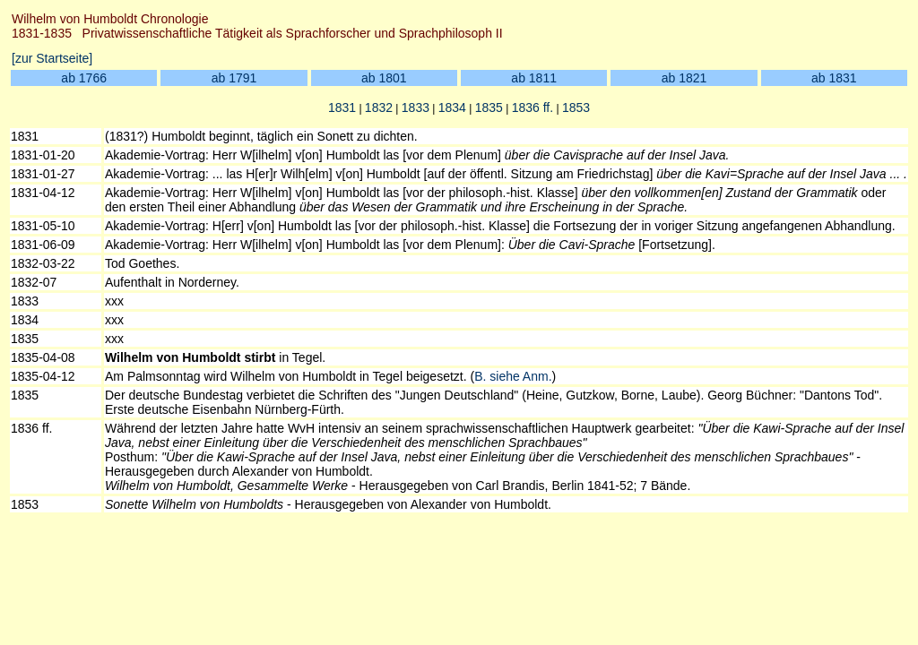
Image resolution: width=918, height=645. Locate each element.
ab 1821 (684, 78)
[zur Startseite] (52, 58)
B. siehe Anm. (512, 376)
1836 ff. (532, 107)
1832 (379, 107)
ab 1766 (84, 78)
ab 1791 (234, 78)
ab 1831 (834, 78)
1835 (489, 107)
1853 (576, 107)
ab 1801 (384, 78)
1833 (415, 107)
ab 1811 (534, 78)
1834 (452, 107)
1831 (342, 107)
